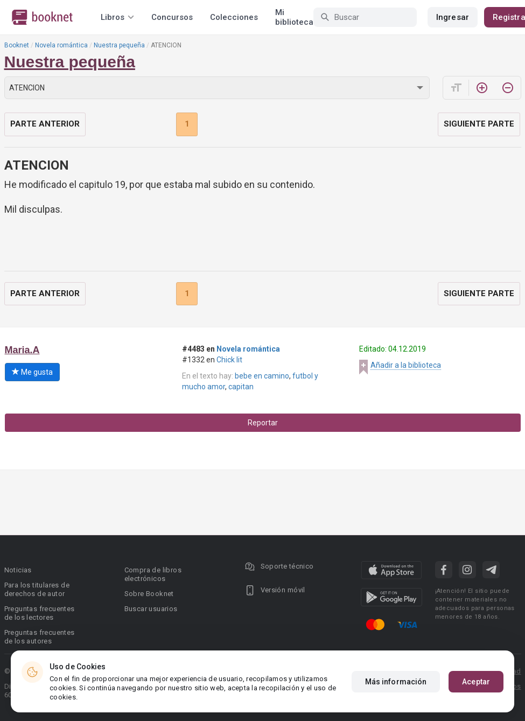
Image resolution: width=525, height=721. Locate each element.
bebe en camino (262, 376)
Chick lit (229, 359)
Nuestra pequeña (119, 45)
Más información (396, 681)
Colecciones (234, 17)
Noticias (18, 570)
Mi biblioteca (294, 17)
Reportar (263, 422)
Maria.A (22, 350)
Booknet (16, 45)
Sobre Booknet (149, 594)
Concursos (172, 17)
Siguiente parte (479, 124)
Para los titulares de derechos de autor (36, 589)
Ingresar (452, 17)
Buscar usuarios (151, 609)
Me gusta (32, 372)
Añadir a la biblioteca (405, 365)
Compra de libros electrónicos (152, 574)
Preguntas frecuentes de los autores (39, 636)
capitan (241, 386)
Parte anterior (45, 124)
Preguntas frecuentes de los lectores (39, 613)
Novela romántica (61, 45)
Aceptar (476, 681)
